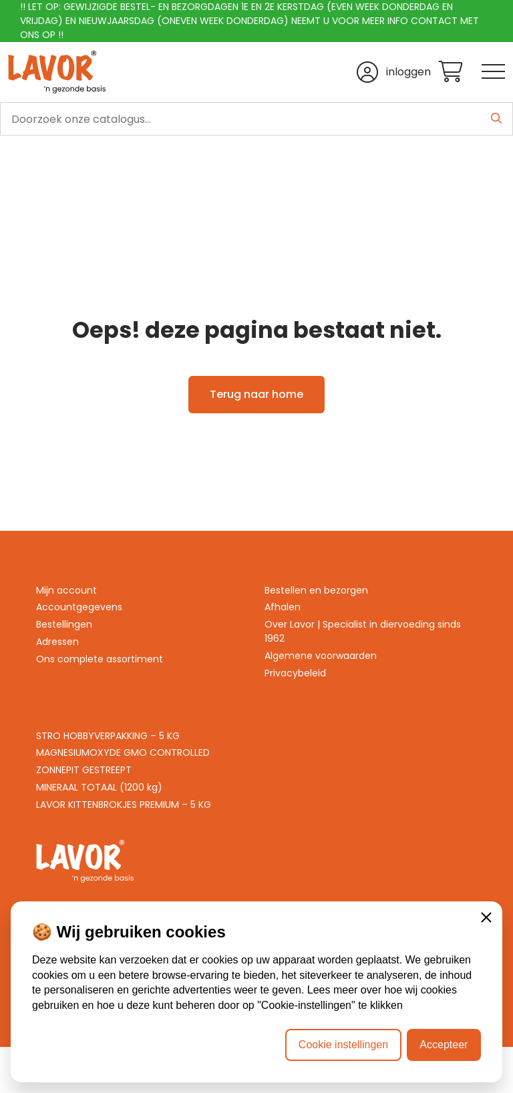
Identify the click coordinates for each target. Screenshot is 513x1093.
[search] (256, 119)
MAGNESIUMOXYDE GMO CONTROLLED (123, 752)
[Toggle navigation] (493, 72)
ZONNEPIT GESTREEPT (84, 770)
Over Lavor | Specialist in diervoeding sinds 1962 (363, 631)
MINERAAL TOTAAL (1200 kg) (99, 787)
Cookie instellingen (343, 1044)
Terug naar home (256, 394)
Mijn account (66, 590)
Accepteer (443, 1044)
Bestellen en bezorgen (316, 590)
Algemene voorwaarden (321, 655)
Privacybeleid (295, 673)
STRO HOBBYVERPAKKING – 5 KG (108, 735)
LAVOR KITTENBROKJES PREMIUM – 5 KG (123, 804)
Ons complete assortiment (99, 659)
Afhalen (283, 607)
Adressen (57, 641)
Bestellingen (64, 624)
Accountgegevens (79, 607)
